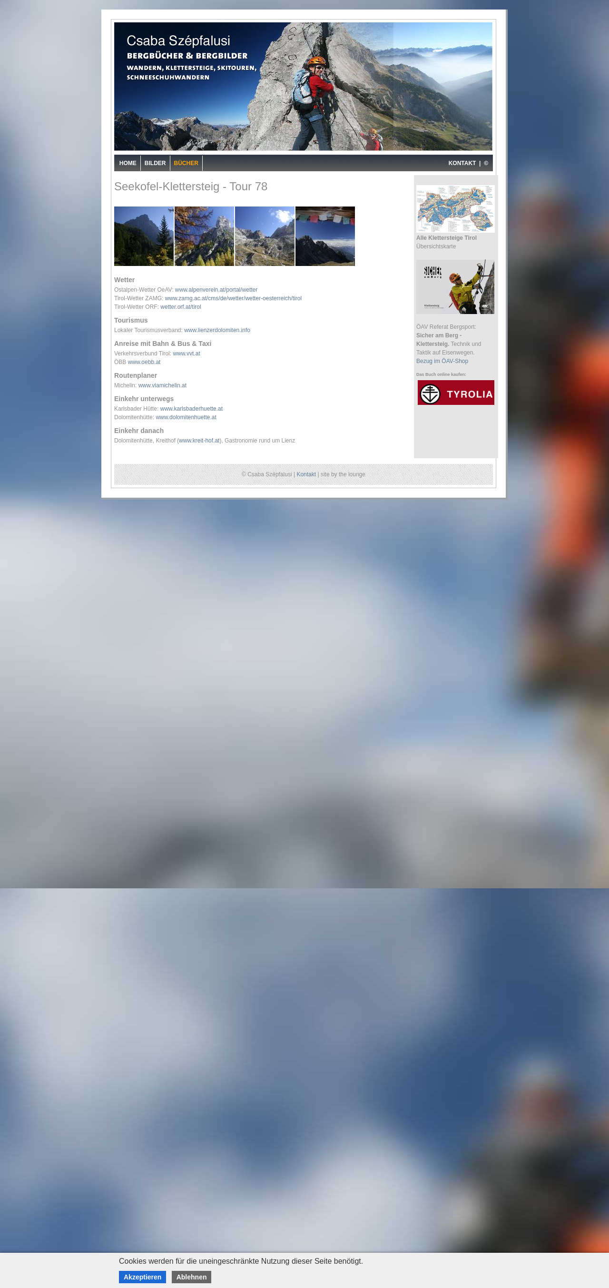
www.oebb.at (144, 362)
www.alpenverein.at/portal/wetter (216, 289)
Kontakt (306, 474)
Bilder (155, 163)
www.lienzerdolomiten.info (217, 330)
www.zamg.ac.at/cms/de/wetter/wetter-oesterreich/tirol (233, 298)
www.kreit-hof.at (199, 440)
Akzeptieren (142, 1277)
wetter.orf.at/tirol (180, 307)
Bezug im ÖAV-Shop (442, 361)
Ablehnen (192, 1277)
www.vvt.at (186, 353)
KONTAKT (462, 163)
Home (128, 163)
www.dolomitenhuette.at (186, 417)
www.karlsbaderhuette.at (191, 408)
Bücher (186, 163)
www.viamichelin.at (162, 385)
